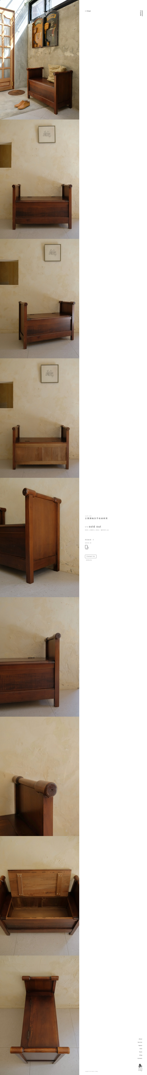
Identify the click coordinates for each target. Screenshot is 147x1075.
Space (140, 1045)
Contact (140, 1058)
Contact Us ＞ (91, 556)
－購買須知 (88, 560)
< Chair (88, 11)
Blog (141, 1055)
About (140, 1039)
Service (140, 1042)
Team (140, 1052)
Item (141, 1048)
